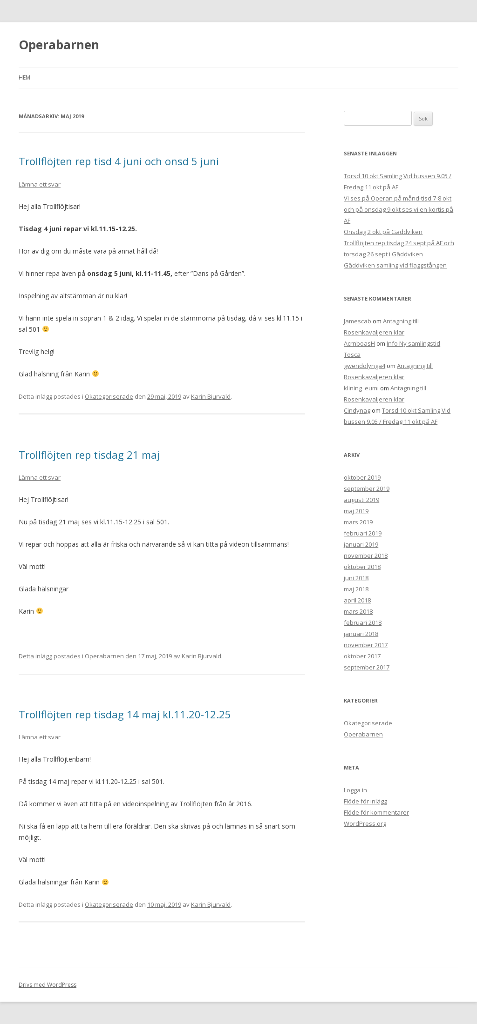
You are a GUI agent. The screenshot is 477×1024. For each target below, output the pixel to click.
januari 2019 (361, 544)
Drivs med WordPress (47, 985)
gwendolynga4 (364, 365)
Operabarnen (59, 44)
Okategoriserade (109, 396)
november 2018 (366, 555)
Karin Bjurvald (211, 396)
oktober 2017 (362, 656)
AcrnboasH (359, 343)
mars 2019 (358, 522)
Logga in (355, 790)
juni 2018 (356, 578)
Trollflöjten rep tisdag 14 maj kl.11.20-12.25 (125, 714)
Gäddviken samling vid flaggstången (395, 265)
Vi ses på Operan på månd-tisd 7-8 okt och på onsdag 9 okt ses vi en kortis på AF (398, 209)
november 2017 (366, 645)
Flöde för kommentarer (376, 812)
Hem (24, 77)
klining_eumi (361, 388)
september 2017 (366, 667)
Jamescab (357, 321)
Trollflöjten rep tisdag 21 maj (89, 455)
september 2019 (366, 488)
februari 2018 (363, 622)
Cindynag (357, 410)
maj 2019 (356, 511)
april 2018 (357, 600)
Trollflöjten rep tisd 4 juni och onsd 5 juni (119, 161)
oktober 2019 (362, 477)
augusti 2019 (361, 499)
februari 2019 (363, 533)
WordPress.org (365, 823)
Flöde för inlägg (365, 801)
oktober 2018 (362, 566)
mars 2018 (358, 611)
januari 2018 (361, 633)
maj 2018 (356, 589)
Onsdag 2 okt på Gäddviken (383, 232)
